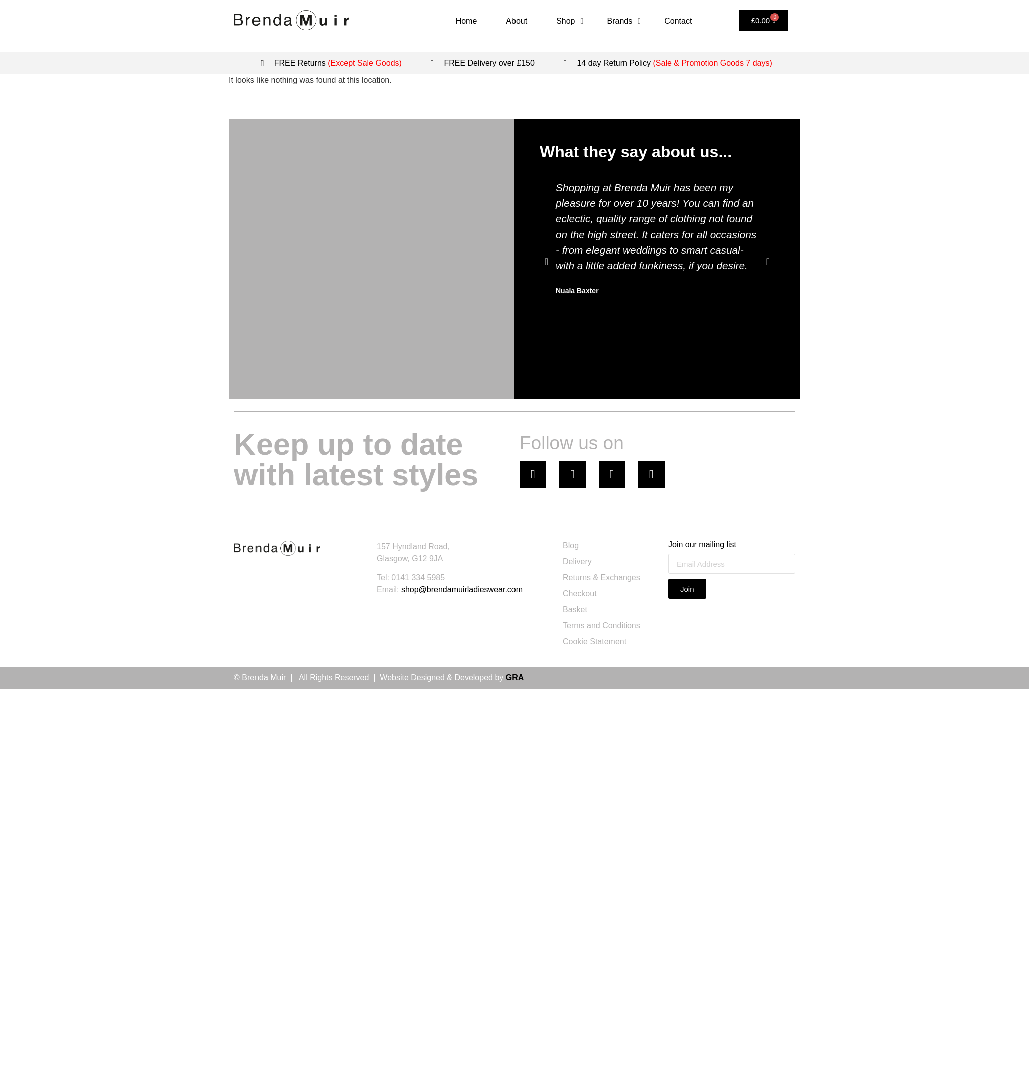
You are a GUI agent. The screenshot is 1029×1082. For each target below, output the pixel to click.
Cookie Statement (594, 641)
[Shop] (571, 21)
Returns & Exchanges (601, 577)
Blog (571, 545)
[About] (516, 21)
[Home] (466, 21)
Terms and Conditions (601, 625)
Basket (575, 609)
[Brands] (625, 21)
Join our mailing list (702, 545)
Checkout (580, 593)
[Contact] (678, 21)
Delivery (577, 561)
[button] (546, 262)
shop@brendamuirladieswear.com (462, 589)
